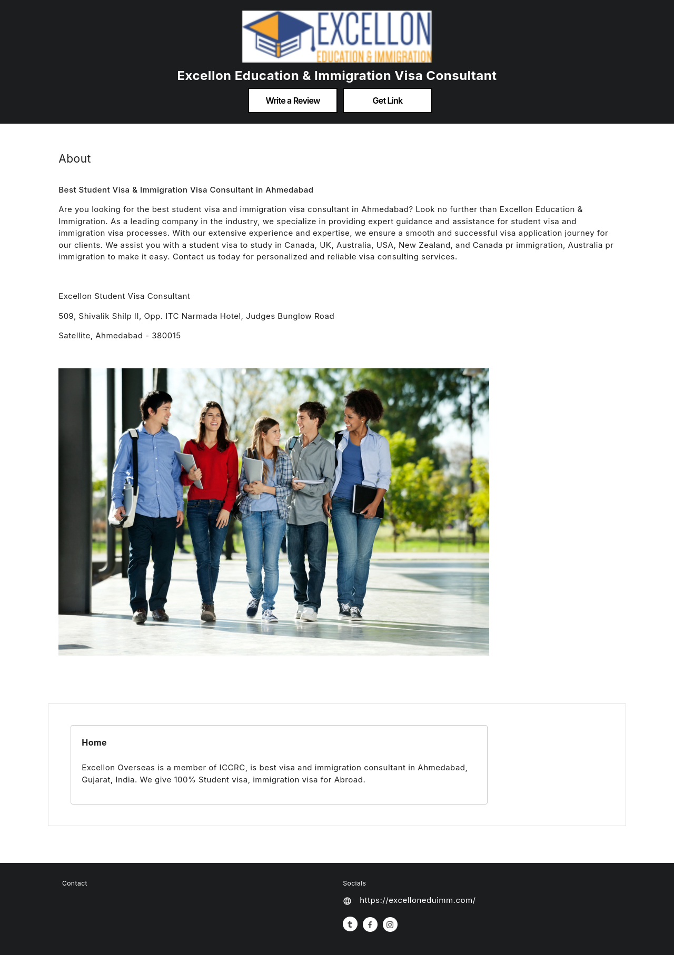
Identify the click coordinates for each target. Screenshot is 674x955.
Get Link (388, 100)
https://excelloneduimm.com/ (417, 900)
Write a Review (292, 100)
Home (94, 742)
